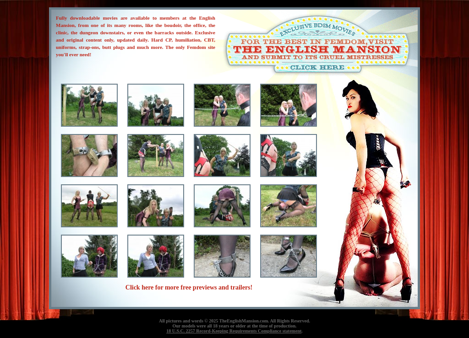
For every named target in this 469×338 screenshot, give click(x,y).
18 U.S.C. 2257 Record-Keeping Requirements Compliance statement (233, 330)
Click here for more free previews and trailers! (188, 287)
